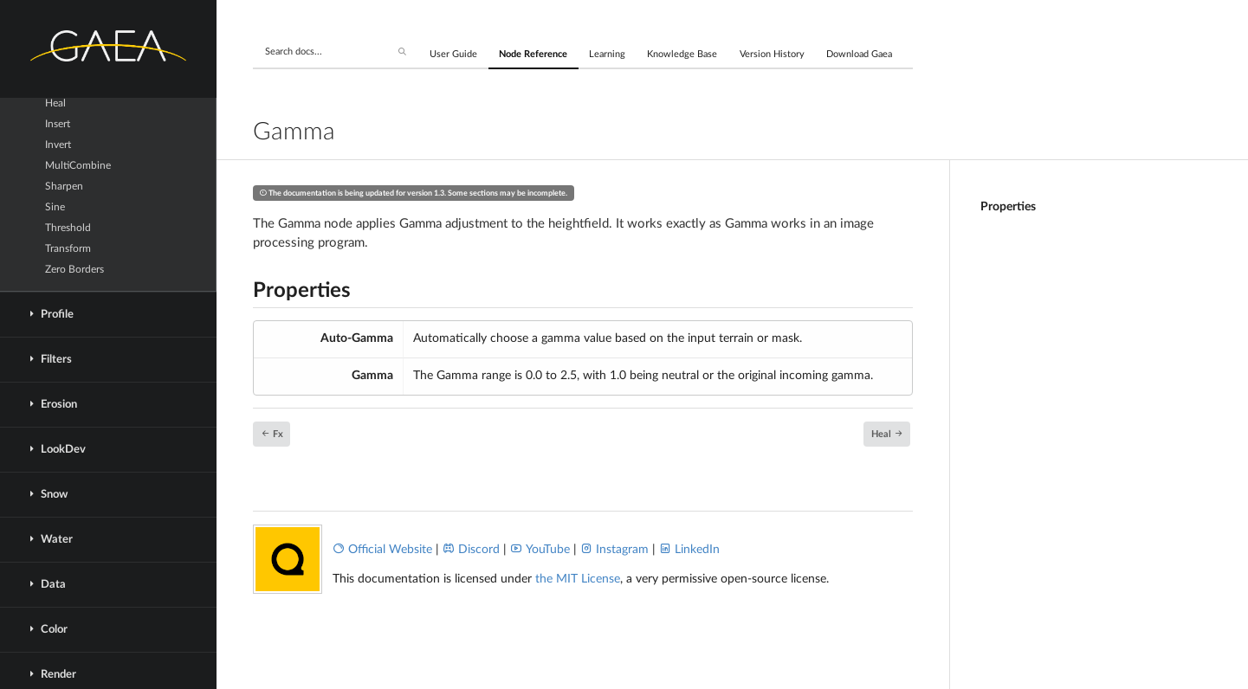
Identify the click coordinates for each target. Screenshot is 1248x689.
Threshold (68, 227)
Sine (55, 207)
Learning (607, 54)
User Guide (453, 54)
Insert (57, 124)
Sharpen (64, 186)
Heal (55, 103)
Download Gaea (859, 54)
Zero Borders (74, 269)
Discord (471, 550)
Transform (68, 248)
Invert (58, 144)
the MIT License (577, 579)
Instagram (614, 550)
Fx (272, 433)
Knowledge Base (682, 54)
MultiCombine (78, 165)
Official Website (382, 550)
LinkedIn (689, 550)
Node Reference (533, 54)
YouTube (540, 550)
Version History (772, 54)
